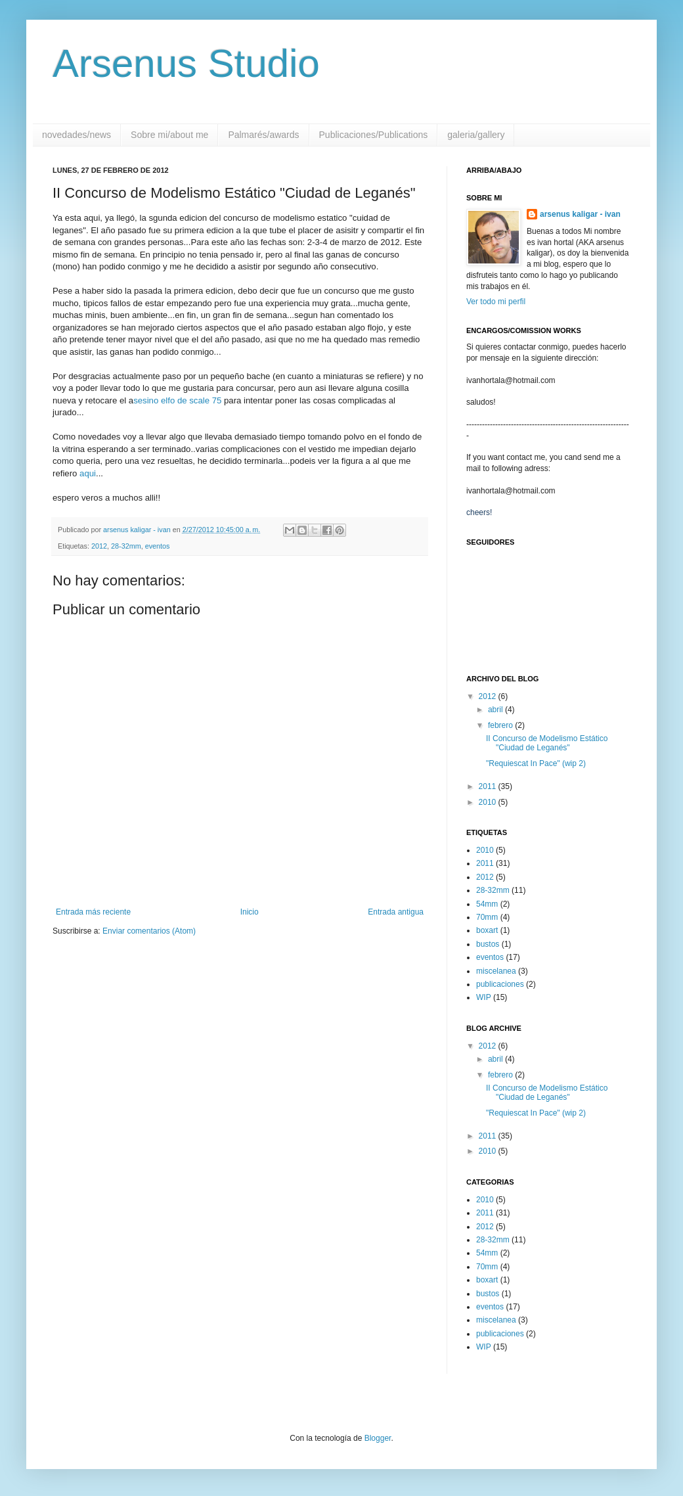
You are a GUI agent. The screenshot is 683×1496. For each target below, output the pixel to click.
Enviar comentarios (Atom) (149, 931)
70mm (487, 917)
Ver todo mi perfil (495, 301)
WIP (483, 997)
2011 (488, 786)
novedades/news (76, 134)
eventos (157, 546)
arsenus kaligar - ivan (580, 214)
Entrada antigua (396, 912)
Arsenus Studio (186, 63)
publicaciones (500, 984)
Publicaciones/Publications (373, 134)
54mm (487, 904)
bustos (487, 944)
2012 (99, 546)
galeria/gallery (475, 134)
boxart (487, 930)
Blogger (377, 1438)
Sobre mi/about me (169, 134)
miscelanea (496, 971)
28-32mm (126, 546)
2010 (488, 802)
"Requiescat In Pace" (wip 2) (536, 763)
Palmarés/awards (263, 134)
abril (496, 709)
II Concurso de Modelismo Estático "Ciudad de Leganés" (546, 743)
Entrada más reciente (93, 912)
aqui (87, 473)
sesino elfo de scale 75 (177, 400)
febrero (501, 725)
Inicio (249, 912)
